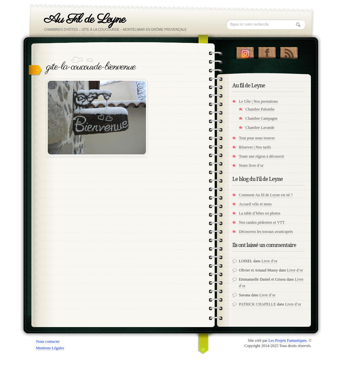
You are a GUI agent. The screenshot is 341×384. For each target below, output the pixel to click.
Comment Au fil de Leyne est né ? (266, 195)
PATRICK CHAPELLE (257, 304)
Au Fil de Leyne (84, 19)
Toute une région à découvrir (261, 156)
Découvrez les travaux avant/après (266, 231)
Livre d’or (269, 261)
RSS (289, 51)
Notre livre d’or (251, 165)
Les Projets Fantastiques (287, 340)
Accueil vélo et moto (255, 204)
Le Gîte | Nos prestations (258, 101)
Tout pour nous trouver (257, 138)
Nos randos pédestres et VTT (262, 222)
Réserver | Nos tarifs (255, 147)
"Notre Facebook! (267, 51)
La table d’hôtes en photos (259, 213)
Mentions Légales (50, 348)
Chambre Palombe (260, 109)
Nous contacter (48, 341)
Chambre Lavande (259, 127)
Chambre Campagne (261, 118)
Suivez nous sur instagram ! (245, 51)
